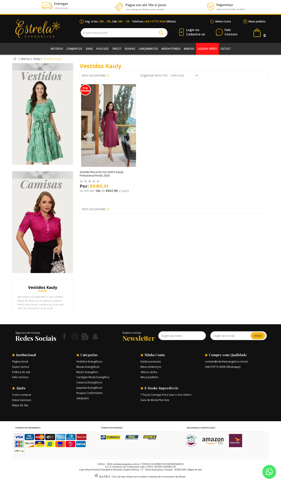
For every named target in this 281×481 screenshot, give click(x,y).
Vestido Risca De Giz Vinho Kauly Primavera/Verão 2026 (101, 173)
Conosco (231, 32)
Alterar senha (148, 372)
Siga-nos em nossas (27, 333)
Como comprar (21, 395)
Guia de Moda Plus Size (154, 400)
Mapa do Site (20, 405)
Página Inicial (20, 361)
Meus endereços (150, 367)
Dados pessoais (150, 361)
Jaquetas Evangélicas (89, 388)
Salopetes (82, 398)
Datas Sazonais (21, 400)
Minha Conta (223, 21)
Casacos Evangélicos (89, 382)
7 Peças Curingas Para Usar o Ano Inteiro (165, 395)
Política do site (21, 372)
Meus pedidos (257, 21)
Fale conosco (20, 377)
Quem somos (20, 367)
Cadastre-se (195, 34)
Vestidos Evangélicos (89, 361)
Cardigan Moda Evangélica (92, 377)
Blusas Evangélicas (87, 367)
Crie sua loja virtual (122, 476)
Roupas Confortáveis (89, 393)
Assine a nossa (131, 333)
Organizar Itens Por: (154, 75)
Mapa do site (195, 469)
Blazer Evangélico (87, 372)
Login (190, 30)
